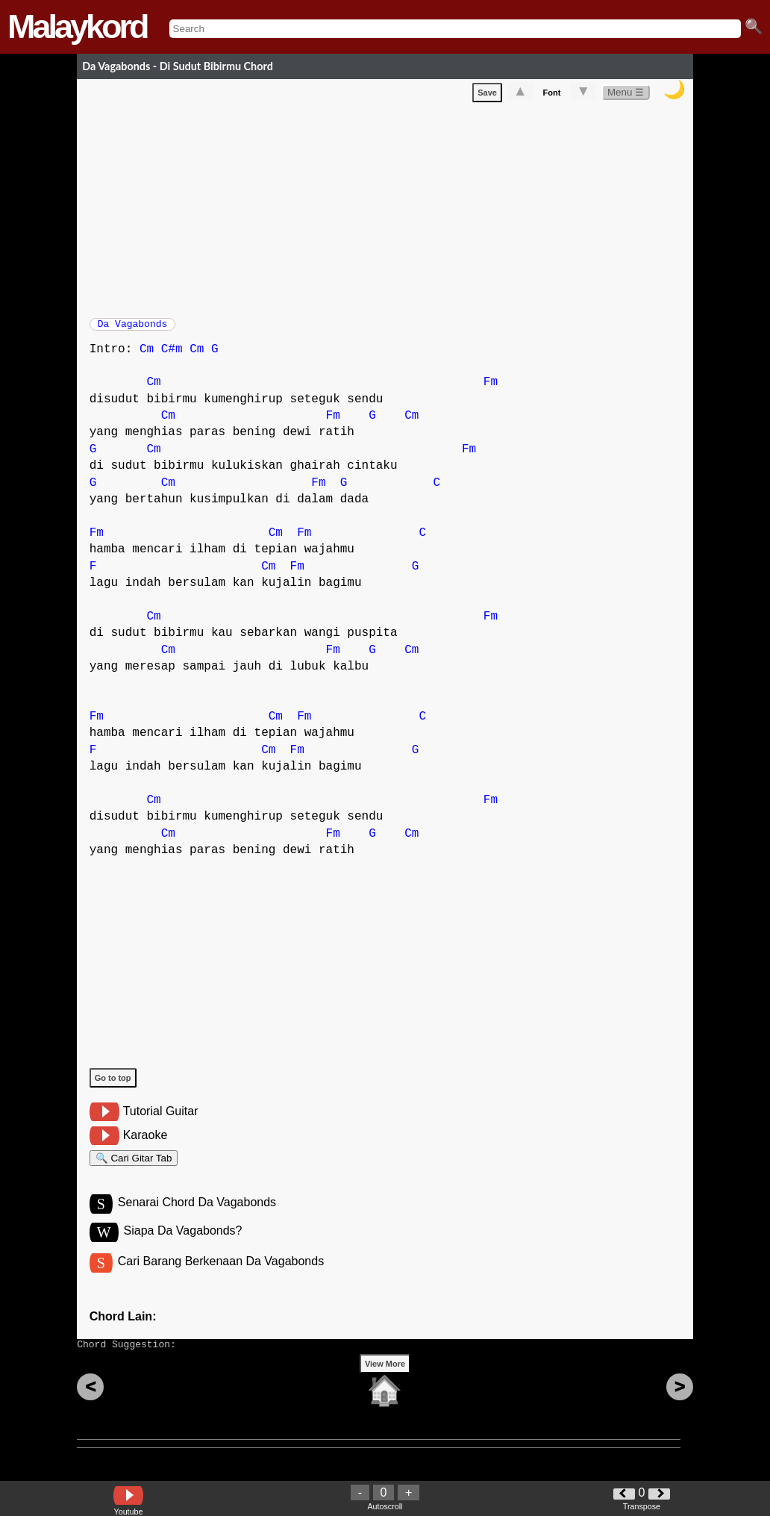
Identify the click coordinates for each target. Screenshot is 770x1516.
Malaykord (77, 26)
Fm (490, 389)
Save (487, 95)
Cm (147, 357)
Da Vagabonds (133, 328)
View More (385, 1386)
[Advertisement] (391, 209)
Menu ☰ (625, 95)
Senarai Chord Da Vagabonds (197, 1216)
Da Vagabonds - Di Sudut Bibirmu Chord (177, 66)
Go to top (113, 1085)
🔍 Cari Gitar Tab (134, 1167)
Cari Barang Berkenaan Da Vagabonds (221, 1277)
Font (552, 95)
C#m (172, 357)
